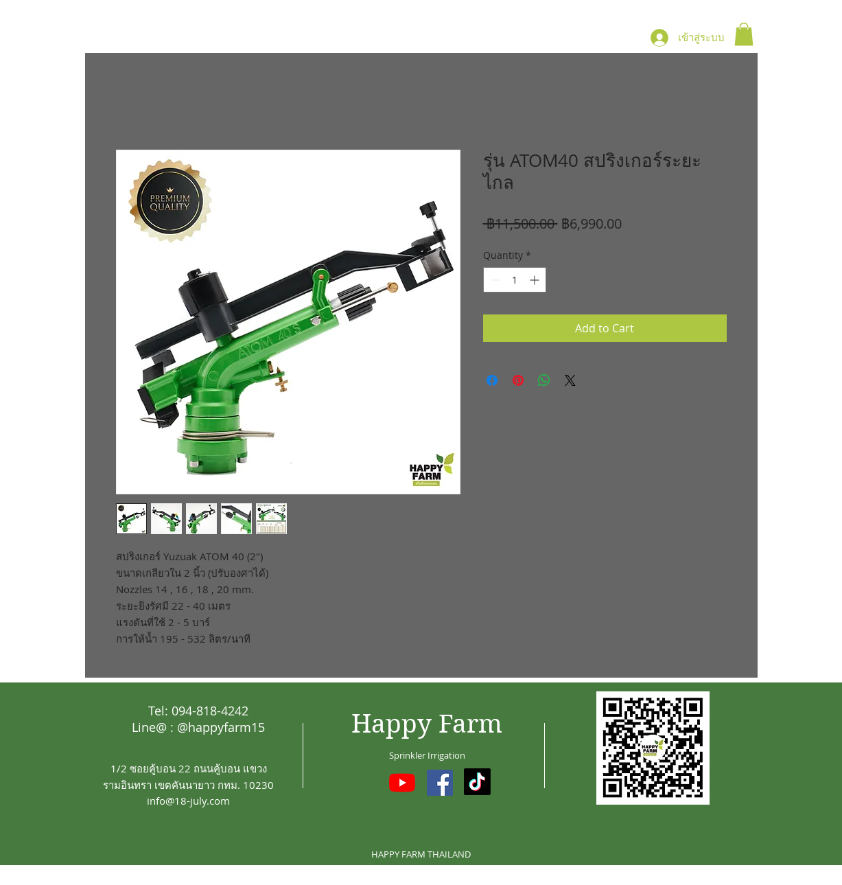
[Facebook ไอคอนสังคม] (440, 783)
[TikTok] (477, 781)
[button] (743, 34)
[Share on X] (570, 380)
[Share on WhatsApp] (544, 380)
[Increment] (535, 280)
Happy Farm (426, 724)
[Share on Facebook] (492, 380)
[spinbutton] (514, 280)
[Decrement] (493, 280)
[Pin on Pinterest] (518, 380)
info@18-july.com (188, 800)
